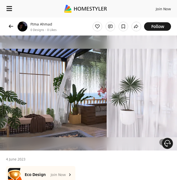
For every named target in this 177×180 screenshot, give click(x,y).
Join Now (163, 9)
